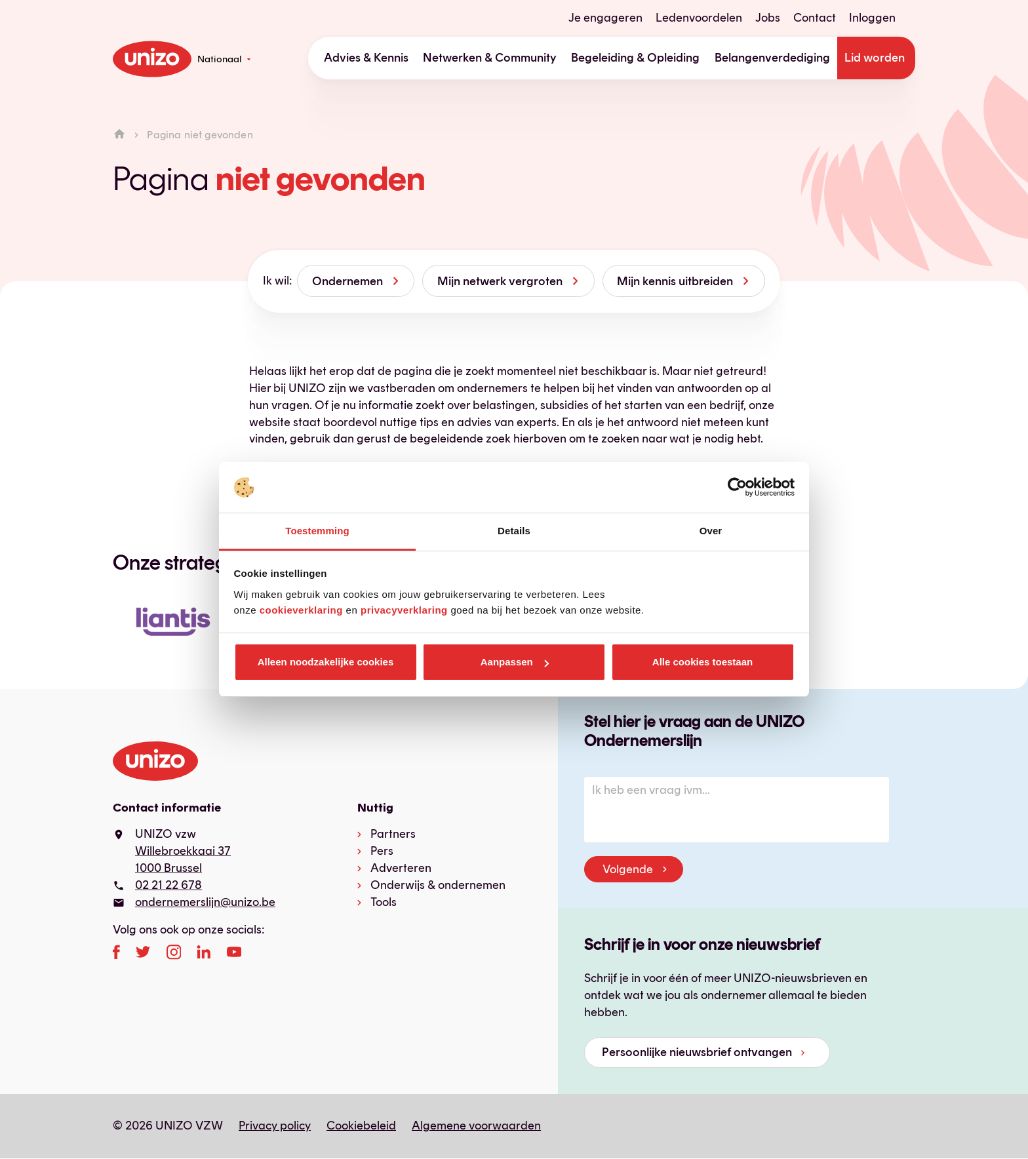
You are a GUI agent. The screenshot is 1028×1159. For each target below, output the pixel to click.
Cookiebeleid (361, 1125)
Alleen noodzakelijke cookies (326, 661)
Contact (814, 18)
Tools (383, 902)
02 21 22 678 (168, 885)
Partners (393, 834)
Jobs (767, 18)
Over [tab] (711, 530)
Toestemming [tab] (317, 530)
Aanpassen (515, 661)
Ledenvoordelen (699, 18)
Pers (381, 851)
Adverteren (400, 868)
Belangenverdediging (772, 57)
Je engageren (605, 18)
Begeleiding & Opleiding (635, 57)
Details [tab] (514, 530)
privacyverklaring (404, 610)
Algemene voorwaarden (476, 1125)
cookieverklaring (301, 610)
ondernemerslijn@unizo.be (205, 902)
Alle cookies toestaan (702, 661)
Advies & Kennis (366, 57)
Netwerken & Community (490, 57)
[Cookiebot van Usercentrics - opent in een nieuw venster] (737, 488)
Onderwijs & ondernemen (437, 885)
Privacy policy (275, 1125)
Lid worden (874, 57)
